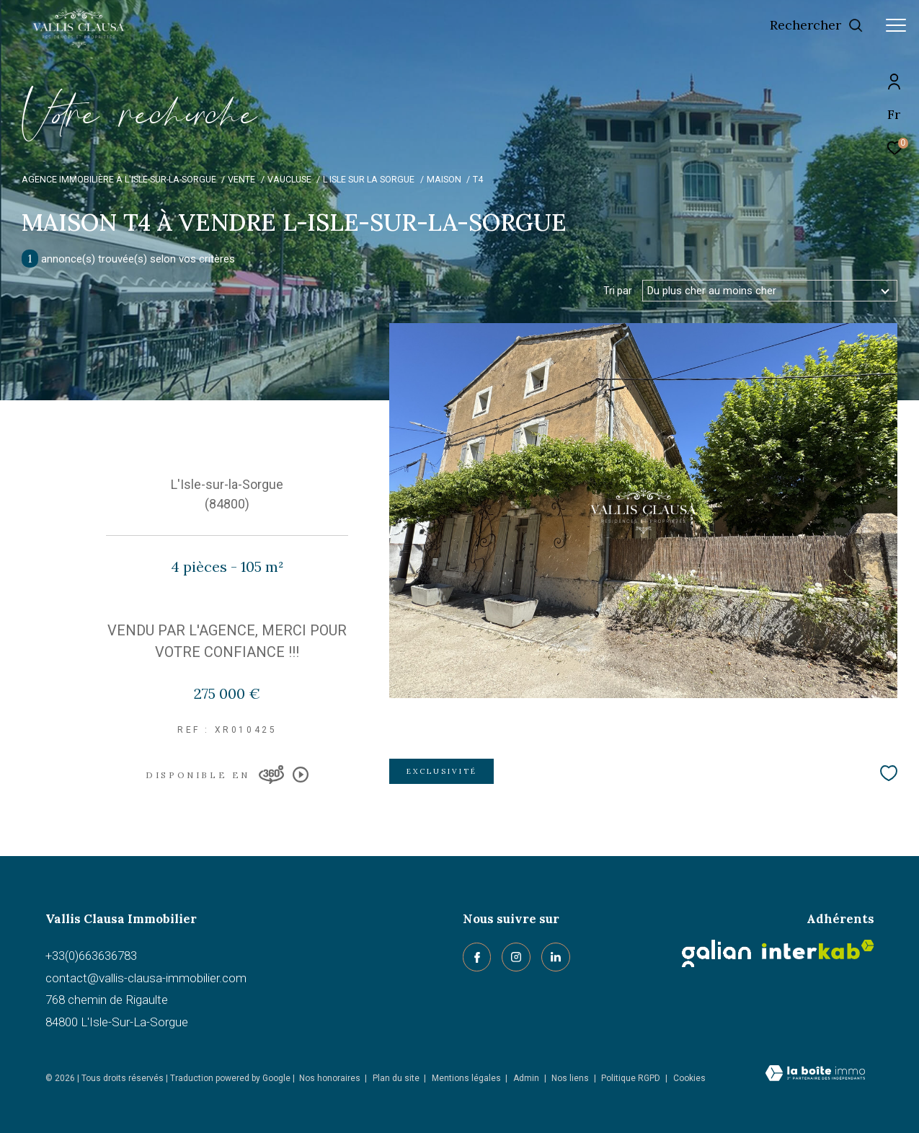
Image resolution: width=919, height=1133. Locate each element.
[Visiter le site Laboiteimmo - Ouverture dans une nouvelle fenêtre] (815, 1074)
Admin (527, 1078)
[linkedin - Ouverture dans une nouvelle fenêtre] (555, 957)
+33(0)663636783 (91, 955)
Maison (444, 179)
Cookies (689, 1078)
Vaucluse (289, 179)
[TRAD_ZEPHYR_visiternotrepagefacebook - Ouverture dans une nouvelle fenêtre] (477, 957)
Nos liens (571, 1078)
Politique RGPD (630, 1078)
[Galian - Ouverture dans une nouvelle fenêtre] (716, 953)
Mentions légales (467, 1078)
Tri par (617, 291)
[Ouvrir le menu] (896, 25)
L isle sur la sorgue (368, 179)
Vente (241, 179)
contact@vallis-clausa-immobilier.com (146, 978)
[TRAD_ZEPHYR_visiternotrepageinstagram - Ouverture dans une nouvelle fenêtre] (516, 957)
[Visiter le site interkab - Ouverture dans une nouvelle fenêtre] (818, 949)
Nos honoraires (329, 1078)
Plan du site (397, 1078)
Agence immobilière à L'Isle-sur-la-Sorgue (119, 179)
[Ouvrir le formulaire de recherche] (816, 25)
